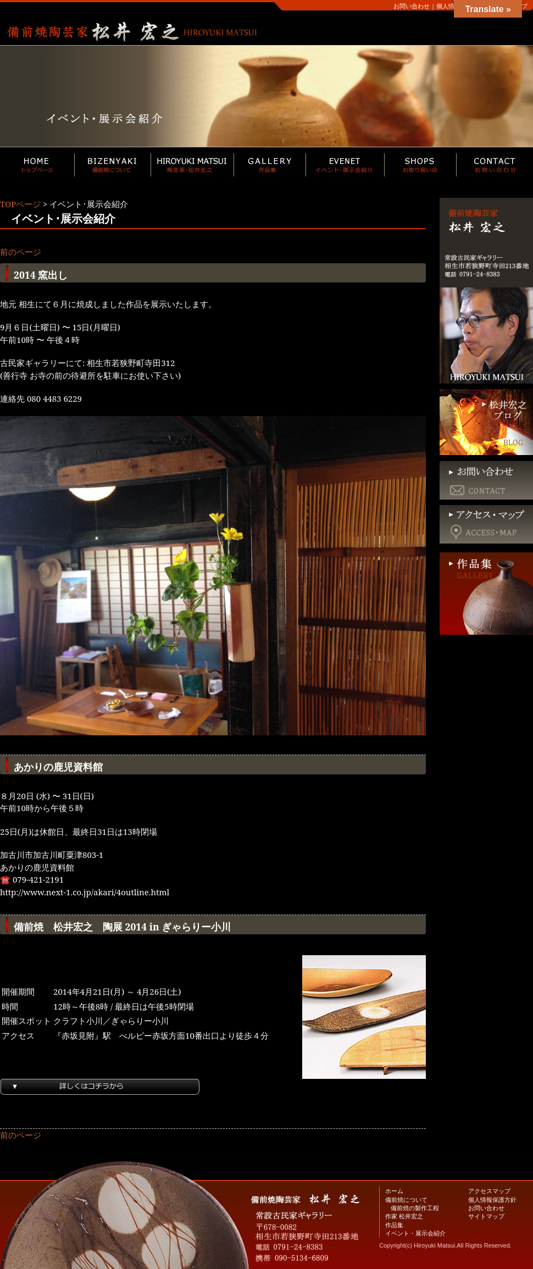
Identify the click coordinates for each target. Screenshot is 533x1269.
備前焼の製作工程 (415, 1208)
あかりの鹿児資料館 (58, 766)
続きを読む (213, 1095)
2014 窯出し (41, 274)
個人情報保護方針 (492, 1199)
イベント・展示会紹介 (415, 1233)
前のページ (20, 251)
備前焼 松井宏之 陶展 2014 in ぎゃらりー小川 (122, 926)
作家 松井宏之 (404, 1216)
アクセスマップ (489, 1191)
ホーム (394, 1191)
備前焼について (406, 1199)
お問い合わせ (411, 6)
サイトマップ (486, 1216)
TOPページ (20, 203)
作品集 (394, 1225)
